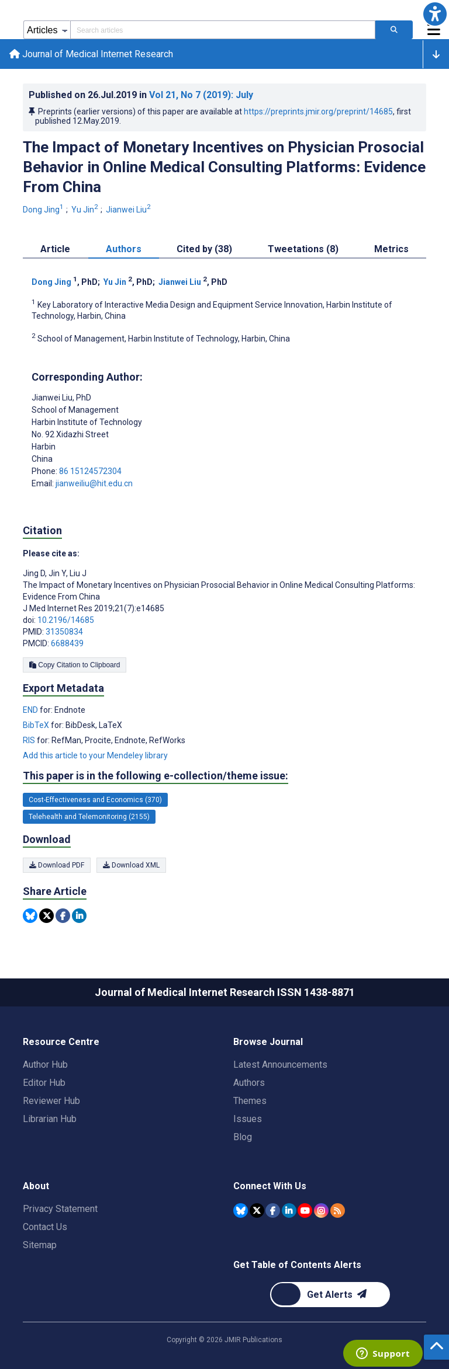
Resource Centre (61, 1041)
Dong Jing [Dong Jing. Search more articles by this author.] (44, 209)
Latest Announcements (280, 1064)
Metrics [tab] (391, 249)
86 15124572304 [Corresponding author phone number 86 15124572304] (90, 471)
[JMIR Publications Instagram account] (321, 1210)
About (36, 1186)
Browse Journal (268, 1041)
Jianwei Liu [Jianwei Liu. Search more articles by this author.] (129, 209)
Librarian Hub (50, 1118)
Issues (247, 1118)
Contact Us (45, 1226)
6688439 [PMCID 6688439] (67, 643)
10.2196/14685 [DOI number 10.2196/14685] (65, 620)
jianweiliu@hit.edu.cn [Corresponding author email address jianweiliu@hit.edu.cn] (94, 483)
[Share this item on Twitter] (46, 915)
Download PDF (56, 865)
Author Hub (45, 1064)
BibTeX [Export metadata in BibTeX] (37, 725)
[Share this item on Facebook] (63, 915)
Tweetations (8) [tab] (303, 249)
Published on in (141, 94)
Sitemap (40, 1244)
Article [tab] (55, 249)
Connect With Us (269, 1186)
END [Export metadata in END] (31, 710)
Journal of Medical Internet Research (91, 54)
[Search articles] (394, 29)
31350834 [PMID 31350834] (64, 631)
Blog (242, 1136)
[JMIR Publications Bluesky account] (240, 1210)
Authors (249, 1082)
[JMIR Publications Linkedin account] (289, 1210)
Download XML (131, 865)
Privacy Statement (60, 1208)
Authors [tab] (123, 249)
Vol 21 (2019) (201, 94)
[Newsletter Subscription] (330, 1294)
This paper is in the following (155, 776)
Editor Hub (44, 1082)
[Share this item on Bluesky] (30, 915)
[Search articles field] (222, 29)
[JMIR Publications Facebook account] (272, 1210)
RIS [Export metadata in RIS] (30, 740)
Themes (250, 1100)
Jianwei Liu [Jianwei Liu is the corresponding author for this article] (61, 397)
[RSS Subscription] (337, 1210)
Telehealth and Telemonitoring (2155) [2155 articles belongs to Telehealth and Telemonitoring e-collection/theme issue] (89, 817)
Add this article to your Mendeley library (95, 755)
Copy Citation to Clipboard (74, 665)
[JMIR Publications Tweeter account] (257, 1210)
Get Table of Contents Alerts (297, 1264)
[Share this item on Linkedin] (79, 915)
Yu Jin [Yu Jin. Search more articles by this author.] (85, 209)
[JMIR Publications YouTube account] (305, 1210)
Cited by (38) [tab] (204, 249)
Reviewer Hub (51, 1100)
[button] (435, 14)
